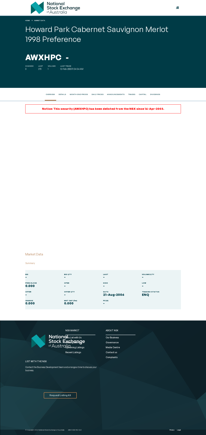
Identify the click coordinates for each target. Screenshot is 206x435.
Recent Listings (73, 352)
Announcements (116, 94)
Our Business (112, 337)
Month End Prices (79, 94)
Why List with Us (73, 337)
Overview (50, 94)
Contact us (111, 352)
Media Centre (113, 347)
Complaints (111, 357)
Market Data (39, 20)
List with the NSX (36, 361)
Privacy (172, 430)
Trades (131, 94)
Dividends (155, 94)
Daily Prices (98, 94)
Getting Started (73, 342)
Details (62, 94)
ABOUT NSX (112, 330)
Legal (179, 430)
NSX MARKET (72, 330)
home (27, 20)
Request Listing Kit (60, 395)
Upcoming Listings (74, 347)
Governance (112, 342)
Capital (142, 94)
